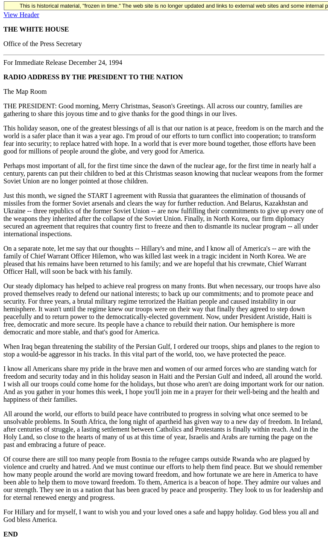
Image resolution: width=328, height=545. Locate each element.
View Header (21, 14)
